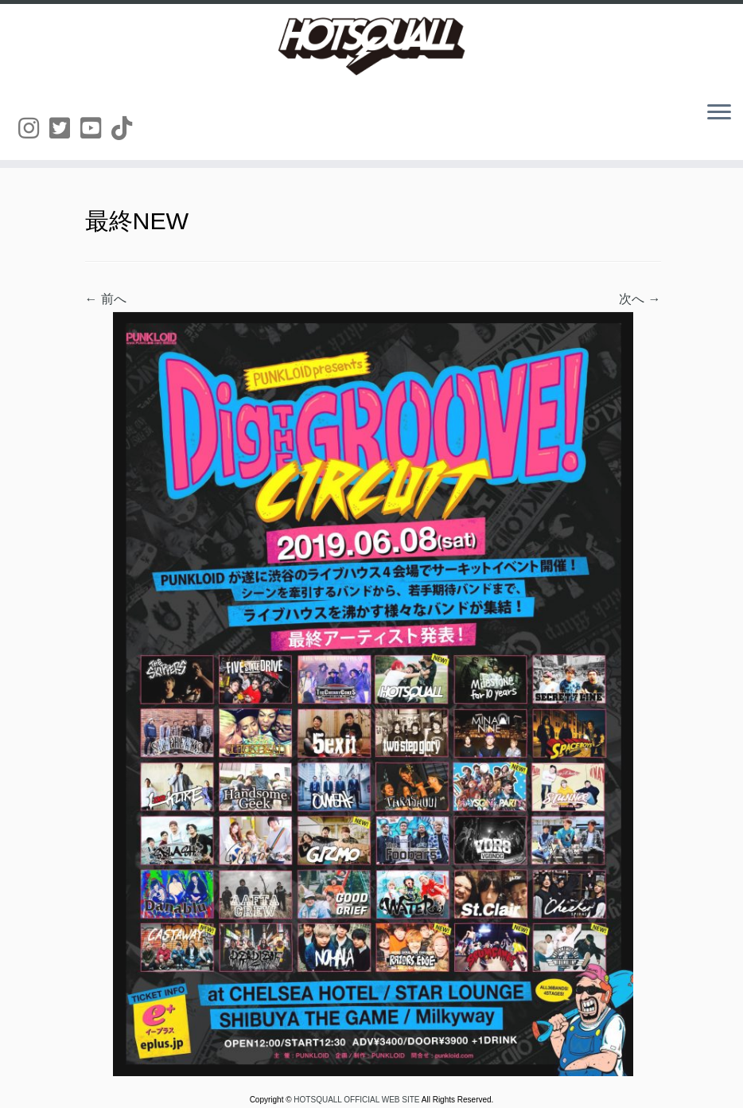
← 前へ (105, 299)
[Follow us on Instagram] (33, 128)
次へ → (639, 299)
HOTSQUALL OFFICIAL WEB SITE (357, 1099)
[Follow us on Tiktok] (126, 128)
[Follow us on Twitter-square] (64, 128)
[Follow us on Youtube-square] (95, 128)
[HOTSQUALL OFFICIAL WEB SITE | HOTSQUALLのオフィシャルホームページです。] (371, 46)
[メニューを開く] (719, 113)
